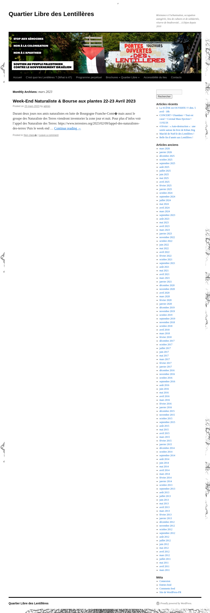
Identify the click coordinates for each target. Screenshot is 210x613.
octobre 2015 (166, 418)
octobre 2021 (166, 259)
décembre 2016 (167, 370)
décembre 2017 (167, 340)
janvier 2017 (166, 366)
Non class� (30, 135)
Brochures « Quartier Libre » (122, 77)
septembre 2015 (167, 422)
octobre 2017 (166, 344)
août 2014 (164, 459)
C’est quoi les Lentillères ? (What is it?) (49, 77)
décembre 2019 (167, 307)
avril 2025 (165, 181)
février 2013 (166, 514)
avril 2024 (165, 207)
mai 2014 (164, 466)
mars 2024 (165, 211)
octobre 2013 (166, 485)
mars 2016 (165, 400)
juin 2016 (164, 388)
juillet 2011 (165, 559)
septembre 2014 (167, 455)
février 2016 (166, 403)
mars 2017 (165, 359)
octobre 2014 (166, 451)
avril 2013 (165, 507)
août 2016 (164, 385)
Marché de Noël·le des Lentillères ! (177, 133)
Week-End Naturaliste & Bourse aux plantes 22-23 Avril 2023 (74, 101)
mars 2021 (165, 278)
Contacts (176, 77)
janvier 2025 (166, 189)
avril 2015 (165, 433)
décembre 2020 (167, 285)
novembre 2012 (167, 525)
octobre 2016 (166, 377)
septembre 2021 (167, 263)
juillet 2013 (165, 496)
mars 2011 (165, 570)
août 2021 (164, 266)
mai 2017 (164, 355)
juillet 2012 (165, 540)
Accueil (17, 77)
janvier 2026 (166, 152)
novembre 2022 (167, 237)
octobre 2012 (166, 529)
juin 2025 (164, 174)
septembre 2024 (167, 196)
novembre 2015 (167, 414)
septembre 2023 (167, 215)
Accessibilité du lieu (155, 77)
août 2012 (164, 536)
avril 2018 (165, 329)
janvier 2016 (166, 407)
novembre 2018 (167, 322)
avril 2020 (165, 292)
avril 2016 (165, 396)
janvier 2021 (166, 281)
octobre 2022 (166, 241)
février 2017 (166, 363)
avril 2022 (165, 252)
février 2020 (166, 300)
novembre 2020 (167, 289)
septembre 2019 (167, 318)
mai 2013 (164, 503)
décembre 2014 (167, 448)
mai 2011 (164, 562)
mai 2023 (164, 222)
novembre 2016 (167, 374)
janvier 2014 (166, 481)
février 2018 (166, 337)
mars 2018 (165, 333)
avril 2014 (165, 470)
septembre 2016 (167, 381)
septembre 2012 (167, 533)
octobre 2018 (166, 326)
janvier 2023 (166, 233)
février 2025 (166, 185)
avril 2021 (165, 274)
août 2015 (164, 425)
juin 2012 (164, 544)
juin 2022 (164, 244)
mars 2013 (165, 510)
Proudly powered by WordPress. (176, 603)
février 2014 (166, 477)
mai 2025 (164, 178)
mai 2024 (164, 204)
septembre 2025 (167, 163)
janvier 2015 (166, 444)
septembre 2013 (167, 488)
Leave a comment (48, 135)
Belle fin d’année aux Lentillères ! (176, 137)
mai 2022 (164, 248)
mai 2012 (164, 547)
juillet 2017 (165, 348)
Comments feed (167, 588)
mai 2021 (164, 270)
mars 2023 (165, 229)
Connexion (165, 581)
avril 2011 (165, 566)
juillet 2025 (165, 170)
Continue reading (67, 128)
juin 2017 (164, 351)
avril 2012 (165, 551)
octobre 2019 (166, 314)
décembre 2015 (167, 411)
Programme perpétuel (89, 77)
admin (46, 106)
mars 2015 (165, 437)
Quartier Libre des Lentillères (51, 13)
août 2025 (164, 167)
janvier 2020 (166, 303)
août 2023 (164, 218)
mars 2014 (165, 473)
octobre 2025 (166, 159)
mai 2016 (164, 392)
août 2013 (164, 492)
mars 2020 (165, 296)
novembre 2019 (167, 311)
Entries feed (165, 584)
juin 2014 (164, 462)
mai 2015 (164, 429)
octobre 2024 (166, 192)
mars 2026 (165, 148)
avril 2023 (165, 226)
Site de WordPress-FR (170, 592)
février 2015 (166, 440)
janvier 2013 (166, 518)
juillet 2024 (165, 200)
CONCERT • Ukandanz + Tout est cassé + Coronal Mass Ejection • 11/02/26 (176, 119)
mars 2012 (165, 555)
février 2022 (166, 255)
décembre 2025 (167, 155)
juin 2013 (164, 499)
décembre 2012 (167, 522)
